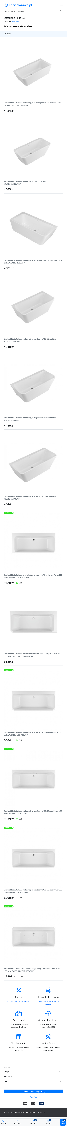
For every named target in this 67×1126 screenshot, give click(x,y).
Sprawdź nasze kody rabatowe (18, 1001)
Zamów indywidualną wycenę (33, 1092)
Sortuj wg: (19, 26)
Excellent (15, 22)
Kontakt (7, 1068)
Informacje (8, 1077)
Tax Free (33, 1097)
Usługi (6, 1072)
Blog (5, 1081)
